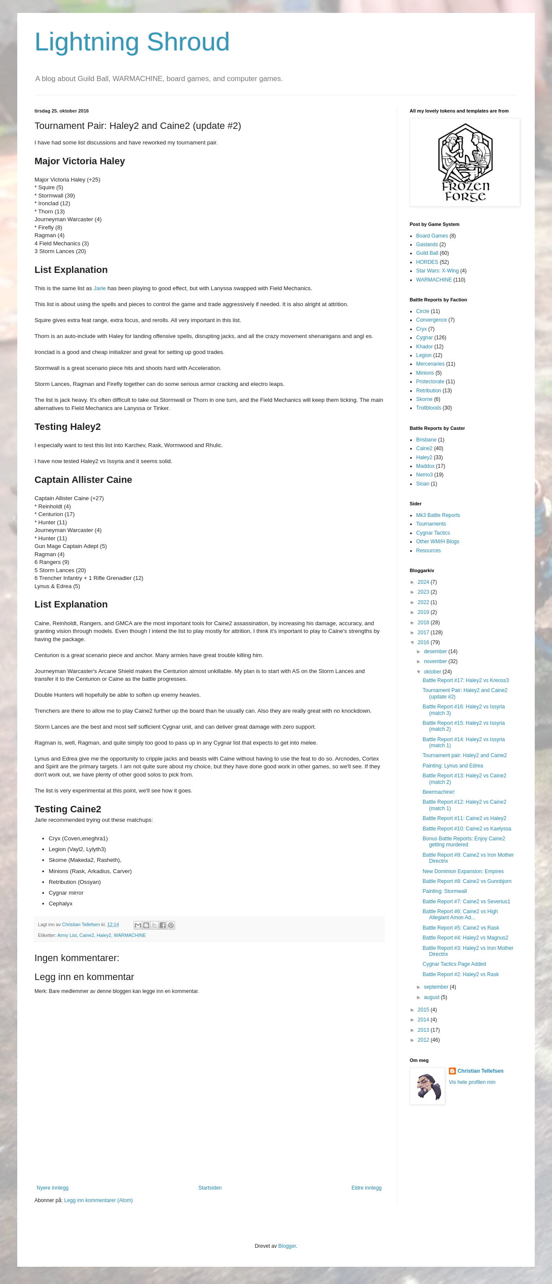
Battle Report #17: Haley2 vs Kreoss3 (466, 680)
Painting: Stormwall (445, 891)
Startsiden (210, 1188)
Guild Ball (427, 253)
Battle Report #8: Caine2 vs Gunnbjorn (467, 881)
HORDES (427, 262)
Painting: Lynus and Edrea (453, 766)
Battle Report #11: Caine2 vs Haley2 (464, 818)
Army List (67, 935)
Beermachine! (439, 792)
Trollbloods (428, 408)
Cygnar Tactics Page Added (454, 964)
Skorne (424, 399)
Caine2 (86, 935)
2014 (424, 1020)
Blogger (287, 1246)
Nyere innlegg (53, 1188)
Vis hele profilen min (472, 1082)
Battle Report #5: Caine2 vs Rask (461, 928)
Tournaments (431, 524)
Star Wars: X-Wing (437, 271)
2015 (424, 1010)
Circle (423, 311)
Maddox (425, 466)
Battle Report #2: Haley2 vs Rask (461, 974)
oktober (433, 672)
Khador (424, 347)
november (436, 661)
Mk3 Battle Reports (438, 515)
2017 (424, 632)
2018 (424, 623)
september (437, 987)
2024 (424, 582)
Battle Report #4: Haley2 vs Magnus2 (465, 938)
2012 (424, 1040)
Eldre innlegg (366, 1188)
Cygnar (424, 338)
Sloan (423, 484)
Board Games (432, 236)
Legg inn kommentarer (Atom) (98, 1200)
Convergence (431, 320)
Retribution (428, 391)
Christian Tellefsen (480, 1071)
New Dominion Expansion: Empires (463, 871)
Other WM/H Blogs (437, 542)
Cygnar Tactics (433, 533)
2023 (424, 592)
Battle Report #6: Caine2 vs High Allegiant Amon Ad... (460, 914)
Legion (424, 355)
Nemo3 (424, 475)
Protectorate (430, 382)
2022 (424, 602)
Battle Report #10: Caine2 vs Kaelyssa (467, 829)
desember (436, 651)
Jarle (100, 288)
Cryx (421, 329)
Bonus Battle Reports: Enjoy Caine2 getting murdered (464, 842)
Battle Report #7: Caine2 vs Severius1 (466, 902)
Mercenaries (430, 364)
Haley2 (104, 935)
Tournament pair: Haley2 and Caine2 (465, 755)
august (432, 997)
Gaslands (427, 244)
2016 (424, 642)
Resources (428, 551)
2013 (424, 1030)
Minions (425, 373)
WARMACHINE (130, 935)
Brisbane (426, 440)
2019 (424, 612)
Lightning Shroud (132, 41)
